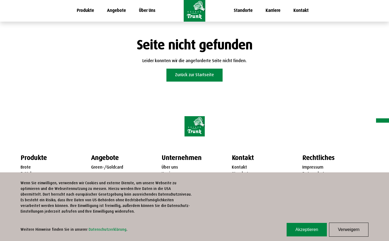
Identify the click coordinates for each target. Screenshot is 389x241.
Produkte (85, 11)
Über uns (170, 167)
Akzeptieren (306, 229)
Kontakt (300, 11)
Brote (26, 167)
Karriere (273, 11)
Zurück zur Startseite (194, 75)
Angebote (116, 11)
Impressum (312, 167)
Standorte (243, 11)
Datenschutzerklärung (107, 230)
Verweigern (349, 229)
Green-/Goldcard (107, 167)
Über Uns (147, 11)
